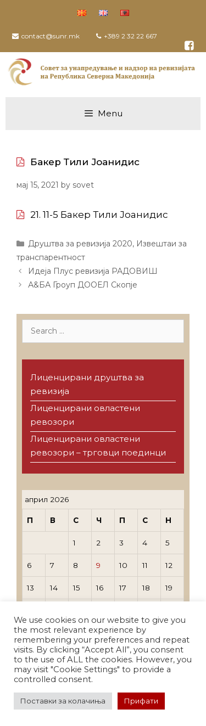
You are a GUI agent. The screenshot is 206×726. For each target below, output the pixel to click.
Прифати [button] (141, 700)
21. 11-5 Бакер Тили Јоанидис (99, 214)
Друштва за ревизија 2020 (80, 244)
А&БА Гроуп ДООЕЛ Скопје (82, 285)
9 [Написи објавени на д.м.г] (98, 565)
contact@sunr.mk (50, 36)
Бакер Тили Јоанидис (85, 161)
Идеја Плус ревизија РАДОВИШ (93, 271)
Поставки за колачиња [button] (62, 700)
